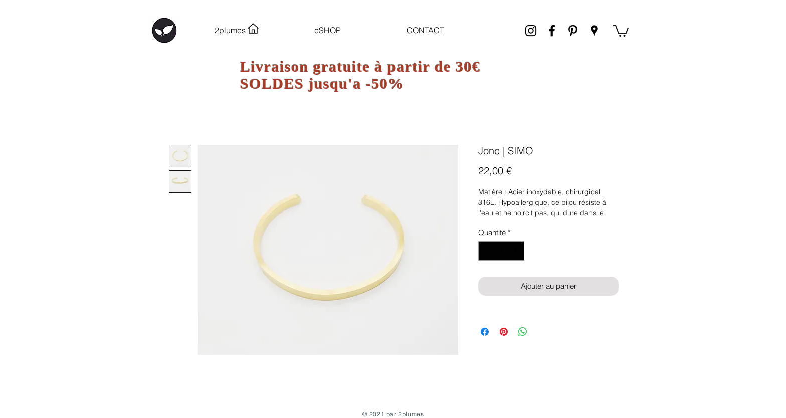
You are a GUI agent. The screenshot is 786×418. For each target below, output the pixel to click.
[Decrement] (486, 251)
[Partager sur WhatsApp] (523, 332)
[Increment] (516, 251)
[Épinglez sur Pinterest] (504, 332)
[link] (621, 30)
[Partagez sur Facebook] (485, 332)
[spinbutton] (501, 251)
